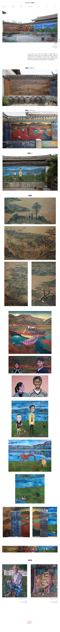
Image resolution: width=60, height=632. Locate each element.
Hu (26, 2)
